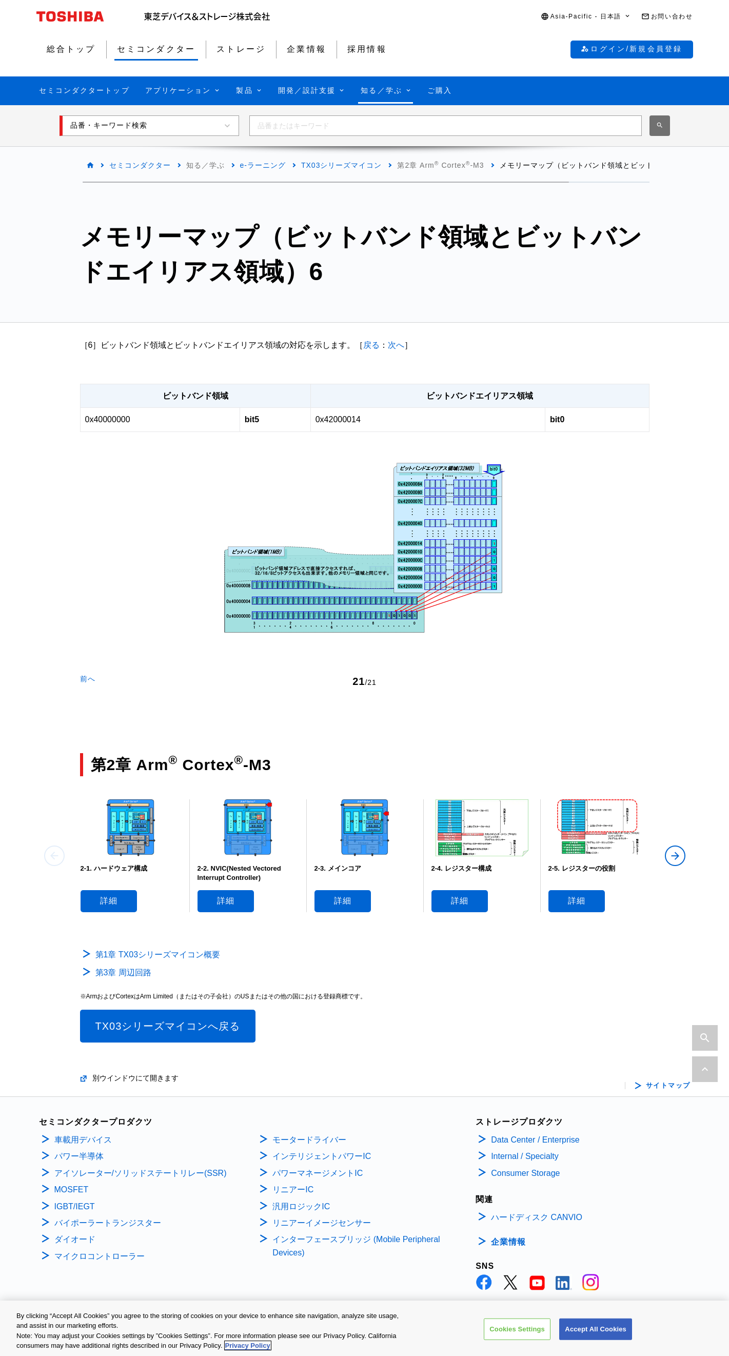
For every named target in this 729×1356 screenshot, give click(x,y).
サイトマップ (668, 1085)
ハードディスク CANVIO (536, 1217)
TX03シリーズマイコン (341, 165)
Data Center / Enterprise (535, 1139)
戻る (371, 345)
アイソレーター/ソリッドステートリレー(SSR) (140, 1173)
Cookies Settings (517, 1330)
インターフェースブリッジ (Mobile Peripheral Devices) (356, 1246)
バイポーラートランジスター (107, 1223)
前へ (87, 679)
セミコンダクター (140, 165)
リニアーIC (292, 1189)
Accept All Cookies (595, 1330)
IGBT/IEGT (74, 1206)
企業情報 (508, 1241)
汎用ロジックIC (301, 1206)
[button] (586, 16)
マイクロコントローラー (99, 1256)
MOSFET (71, 1189)
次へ (396, 345)
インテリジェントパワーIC (321, 1156)
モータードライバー (309, 1139)
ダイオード (74, 1239)
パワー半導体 (79, 1156)
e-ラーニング (263, 165)
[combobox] (445, 125)
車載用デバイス (83, 1139)
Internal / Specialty (525, 1156)
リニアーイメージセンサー (321, 1223)
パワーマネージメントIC (317, 1173)
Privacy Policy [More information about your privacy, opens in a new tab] (247, 1347)
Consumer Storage (525, 1173)
